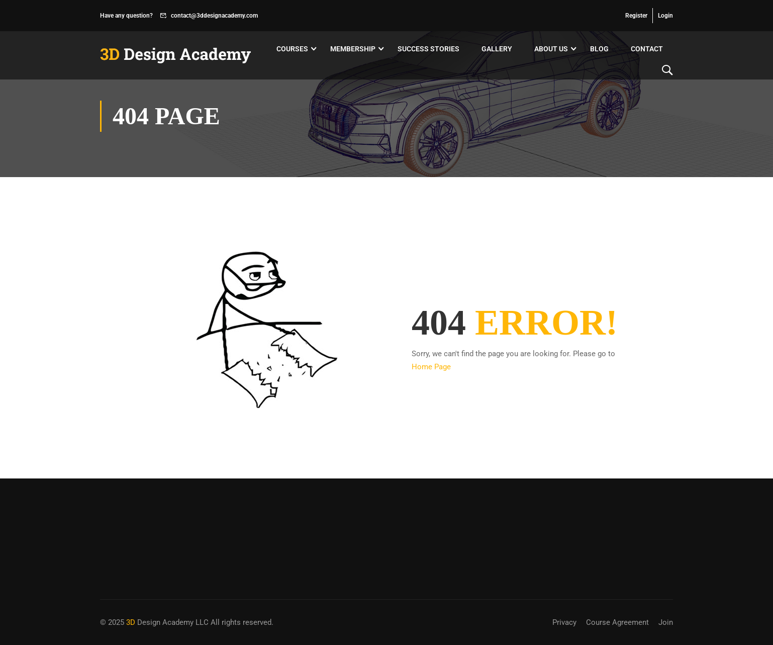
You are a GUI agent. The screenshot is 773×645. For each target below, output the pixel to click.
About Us (551, 49)
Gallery (496, 49)
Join (665, 622)
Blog (599, 49)
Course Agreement (617, 622)
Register (636, 15)
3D (130, 622)
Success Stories (428, 49)
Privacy (564, 622)
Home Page (431, 366)
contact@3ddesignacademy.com (214, 15)
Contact (647, 49)
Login (665, 15)
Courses (292, 49)
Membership (352, 49)
